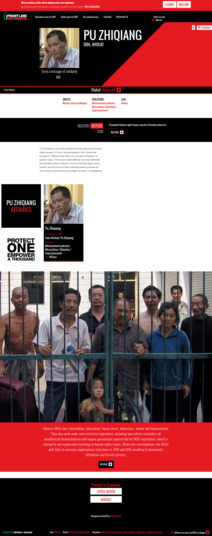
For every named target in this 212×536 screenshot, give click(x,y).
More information (92, 6)
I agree (169, 4)
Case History (10, 89)
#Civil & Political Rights (79, 532)
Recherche (122, 16)
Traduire (206, 27)
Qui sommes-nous (90, 17)
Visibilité (107, 17)
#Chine (124, 103)
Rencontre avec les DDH (45, 17)
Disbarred (108, 90)
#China (103, 464)
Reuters (115, 132)
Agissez (159, 19)
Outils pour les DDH (69, 17)
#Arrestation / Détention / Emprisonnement (104, 108)
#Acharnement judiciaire (103, 103)
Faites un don (159, 16)
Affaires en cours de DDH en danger (188, 532)
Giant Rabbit (115, 515)
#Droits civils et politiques (75, 103)
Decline (184, 4)
